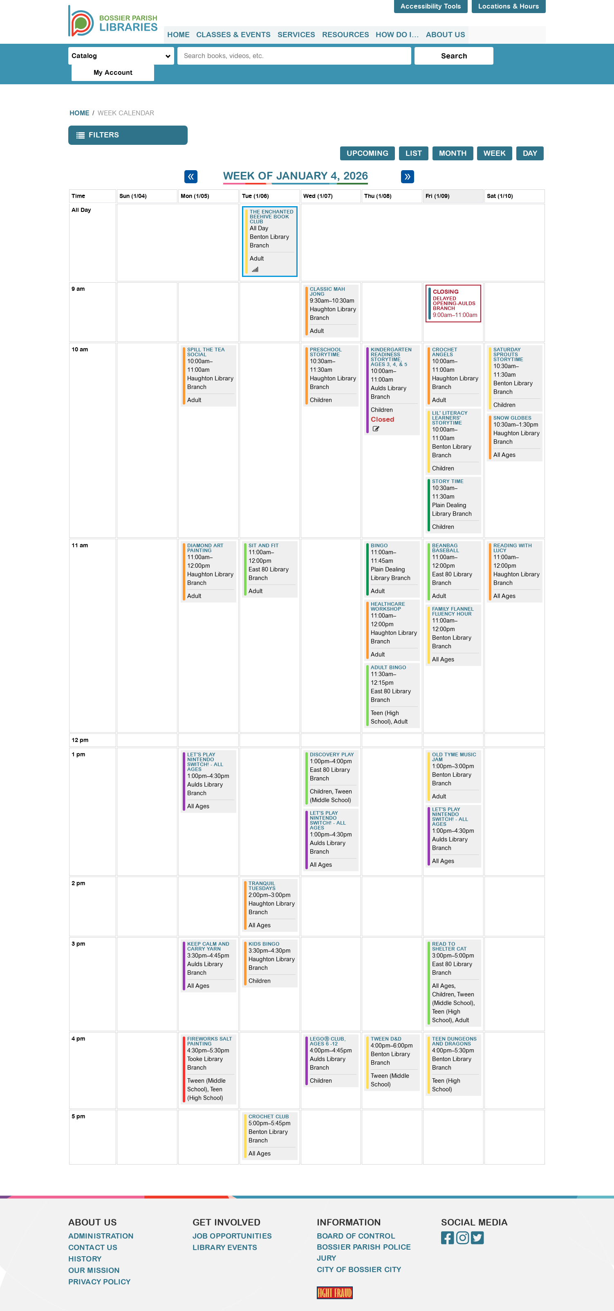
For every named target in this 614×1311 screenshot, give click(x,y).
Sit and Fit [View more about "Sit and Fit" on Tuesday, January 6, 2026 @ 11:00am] (264, 529)
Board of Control (356, 1219)
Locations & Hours (508, 6)
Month (453, 137)
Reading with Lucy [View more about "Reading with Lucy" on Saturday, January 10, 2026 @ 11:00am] (512, 532)
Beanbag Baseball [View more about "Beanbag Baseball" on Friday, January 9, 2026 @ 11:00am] (445, 532)
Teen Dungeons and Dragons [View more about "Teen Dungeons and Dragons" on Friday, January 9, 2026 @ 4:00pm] (454, 1025)
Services (296, 34)
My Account (511, 56)
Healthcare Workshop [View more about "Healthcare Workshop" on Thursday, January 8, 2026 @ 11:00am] (388, 590)
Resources (344, 34)
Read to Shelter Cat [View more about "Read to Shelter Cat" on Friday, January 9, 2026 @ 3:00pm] (449, 930)
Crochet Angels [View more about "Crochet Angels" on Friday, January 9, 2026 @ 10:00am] (444, 336)
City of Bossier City (359, 1253)
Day (530, 137)
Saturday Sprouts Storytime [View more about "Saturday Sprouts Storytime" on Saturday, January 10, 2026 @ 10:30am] (508, 338)
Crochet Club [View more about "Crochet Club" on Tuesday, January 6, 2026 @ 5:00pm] (269, 1100)
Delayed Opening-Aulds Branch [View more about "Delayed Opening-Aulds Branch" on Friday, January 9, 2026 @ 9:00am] (454, 287)
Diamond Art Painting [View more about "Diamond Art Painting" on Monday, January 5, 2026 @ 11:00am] (205, 532)
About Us (444, 34)
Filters (95, 121)
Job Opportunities (232, 1219)
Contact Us (92, 1231)
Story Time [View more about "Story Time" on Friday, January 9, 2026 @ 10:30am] (448, 465)
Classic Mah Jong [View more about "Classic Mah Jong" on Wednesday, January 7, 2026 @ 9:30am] (327, 275)
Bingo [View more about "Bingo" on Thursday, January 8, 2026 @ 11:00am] (379, 529)
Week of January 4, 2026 (295, 159)
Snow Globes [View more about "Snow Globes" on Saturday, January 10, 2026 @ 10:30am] (512, 401)
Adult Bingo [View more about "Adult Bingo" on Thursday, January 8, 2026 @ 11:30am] (388, 651)
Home (178, 34)
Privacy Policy (99, 1265)
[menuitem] (178, 35)
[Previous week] (190, 160)
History (84, 1242)
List (414, 137)
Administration (101, 1219)
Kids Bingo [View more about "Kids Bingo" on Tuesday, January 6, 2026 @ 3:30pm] (264, 927)
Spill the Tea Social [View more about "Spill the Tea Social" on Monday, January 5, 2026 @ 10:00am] (206, 336)
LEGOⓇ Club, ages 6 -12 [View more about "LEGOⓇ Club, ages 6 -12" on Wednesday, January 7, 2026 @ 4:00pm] (328, 1025)
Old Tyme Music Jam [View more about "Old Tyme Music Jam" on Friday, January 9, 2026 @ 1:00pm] (454, 741)
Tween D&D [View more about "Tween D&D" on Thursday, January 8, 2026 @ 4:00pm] (386, 1022)
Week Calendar (126, 97)
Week (495, 137)
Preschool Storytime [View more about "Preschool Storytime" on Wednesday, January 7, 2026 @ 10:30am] (326, 336)
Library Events (225, 1231)
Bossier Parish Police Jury (364, 1236)
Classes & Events (233, 34)
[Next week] (407, 160)
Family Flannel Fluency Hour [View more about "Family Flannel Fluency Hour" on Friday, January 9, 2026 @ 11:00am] (453, 595)
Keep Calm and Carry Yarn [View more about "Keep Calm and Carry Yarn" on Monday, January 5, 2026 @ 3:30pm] (208, 930)
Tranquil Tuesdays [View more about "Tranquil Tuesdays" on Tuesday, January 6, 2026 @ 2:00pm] (262, 870)
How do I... (396, 34)
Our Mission (94, 1254)
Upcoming (367, 137)
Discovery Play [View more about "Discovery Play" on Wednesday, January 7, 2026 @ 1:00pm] (332, 738)
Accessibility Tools (431, 6)
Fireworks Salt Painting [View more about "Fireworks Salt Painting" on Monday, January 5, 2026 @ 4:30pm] (209, 1025)
